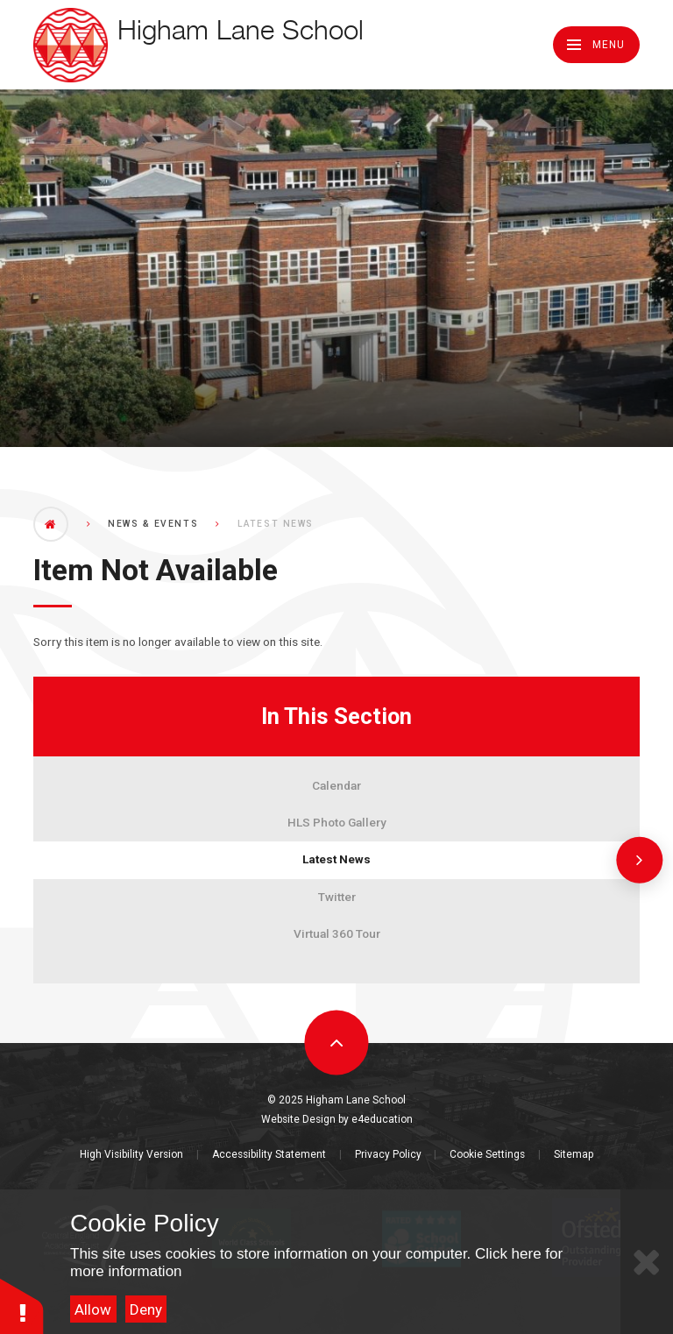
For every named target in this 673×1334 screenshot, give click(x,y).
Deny (146, 1309)
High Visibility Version (131, 1154)
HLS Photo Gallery (336, 822)
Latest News (336, 859)
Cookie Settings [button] (487, 1154)
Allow (92, 1309)
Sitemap (573, 1154)
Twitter (337, 897)
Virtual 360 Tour (337, 933)
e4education (382, 1119)
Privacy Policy (388, 1154)
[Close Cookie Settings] (646, 1261)
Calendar (336, 785)
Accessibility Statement (269, 1154)
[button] (22, 1305)
